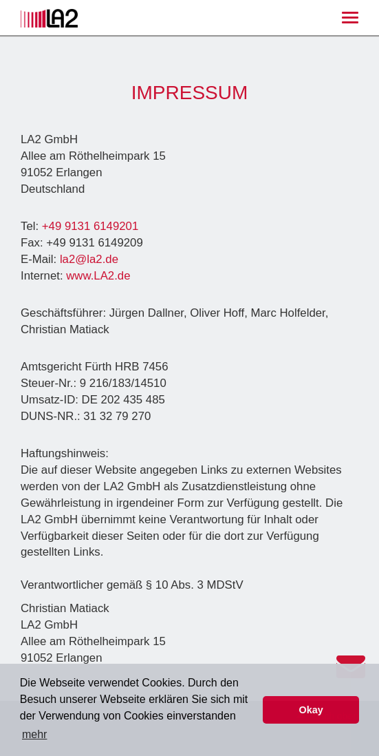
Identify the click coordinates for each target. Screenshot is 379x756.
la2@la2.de (89, 259)
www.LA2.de (98, 275)
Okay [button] (311, 709)
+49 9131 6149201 (90, 226)
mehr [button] (34, 734)
